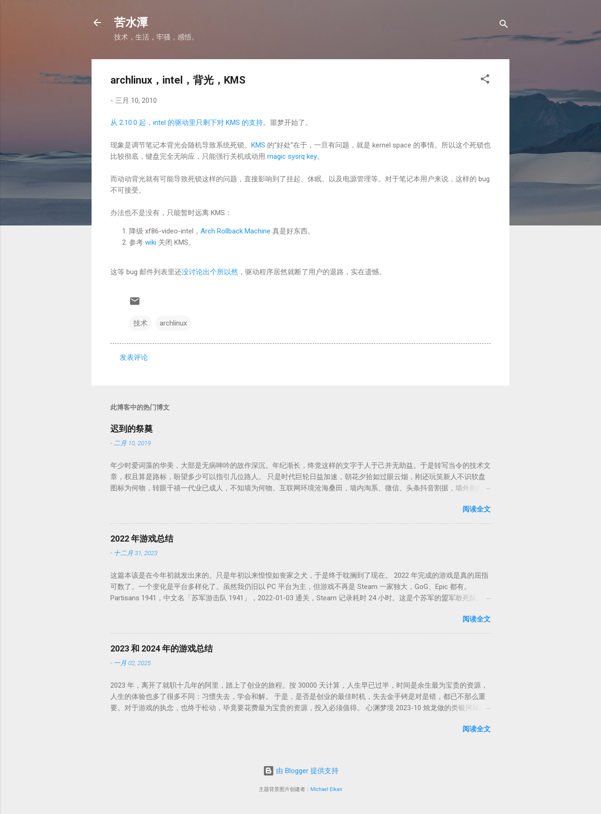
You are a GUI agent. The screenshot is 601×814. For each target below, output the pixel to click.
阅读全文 (476, 509)
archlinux (173, 323)
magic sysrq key (292, 156)
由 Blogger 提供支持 (301, 771)
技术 (140, 323)
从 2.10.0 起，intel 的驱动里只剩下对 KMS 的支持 (186, 122)
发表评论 (134, 357)
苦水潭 (131, 22)
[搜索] (503, 25)
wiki (150, 242)
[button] (485, 80)
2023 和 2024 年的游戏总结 (161, 648)
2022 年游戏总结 (141, 538)
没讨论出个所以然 (210, 272)
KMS (258, 145)
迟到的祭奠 (131, 429)
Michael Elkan (326, 789)
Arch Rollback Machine (235, 231)
